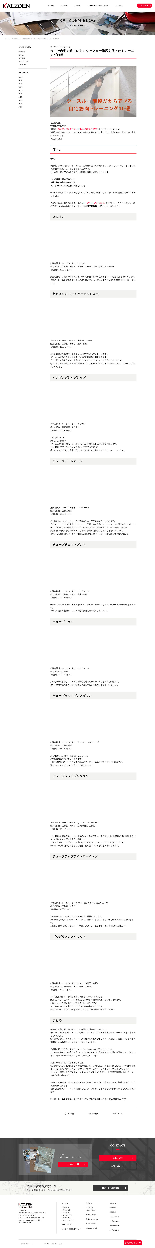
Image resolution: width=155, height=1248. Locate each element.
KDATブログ (14, 38)
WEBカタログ (66, 1224)
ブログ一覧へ (93, 1114)
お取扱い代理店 (91, 1223)
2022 (20, 90)
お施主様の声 (91, 1210)
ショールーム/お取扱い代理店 (98, 5)
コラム (21, 55)
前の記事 (71, 1114)
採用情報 (119, 5)
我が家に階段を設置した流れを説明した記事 (77, 129)
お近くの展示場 (91, 1214)
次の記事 (115, 1114)
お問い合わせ (118, 1166)
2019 (20, 100)
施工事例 (64, 5)
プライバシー (25, 1243)
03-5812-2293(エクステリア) (32, 1220)
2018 (20, 104)
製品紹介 (51, 5)
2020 (20, 97)
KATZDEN (22, 65)
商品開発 (22, 58)
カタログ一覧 (73, 1164)
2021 (20, 94)
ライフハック (66, 47)
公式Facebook (114, 1225)
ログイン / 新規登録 (110, 1188)
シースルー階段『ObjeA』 (94, 203)
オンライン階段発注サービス (71, 1229)
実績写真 (90, 1208)
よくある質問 (114, 1216)
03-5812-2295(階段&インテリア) (33, 1217)
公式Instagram (114, 1221)
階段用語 (22, 52)
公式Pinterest (114, 1230)
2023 (20, 87)
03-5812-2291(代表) (29, 1215)
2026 (20, 77)
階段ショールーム (92, 1219)
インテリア (66, 1212)
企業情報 (77, 5)
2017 (20, 107)
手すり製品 (66, 1210)
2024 (20, 84)
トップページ (66, 1203)
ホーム (6, 38)
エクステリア (67, 1215)
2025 (20, 80)
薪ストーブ (66, 1217)
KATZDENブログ (91, 1228)
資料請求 (144, 5)
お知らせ (113, 1203)
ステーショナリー (69, 1220)
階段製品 (66, 1208)
